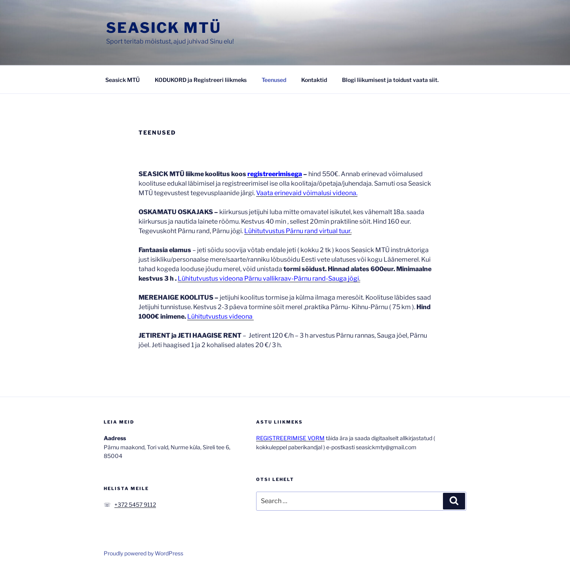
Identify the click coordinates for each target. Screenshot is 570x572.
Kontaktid (314, 79)
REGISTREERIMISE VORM (290, 438)
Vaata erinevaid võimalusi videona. (306, 193)
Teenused (274, 79)
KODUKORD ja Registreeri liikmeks (201, 79)
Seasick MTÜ (163, 27)
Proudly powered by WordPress (143, 553)
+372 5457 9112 (135, 504)
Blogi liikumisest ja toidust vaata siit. (390, 79)
